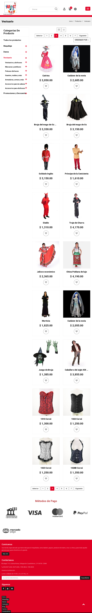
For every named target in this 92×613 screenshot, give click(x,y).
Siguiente (82, 35)
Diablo (46, 222)
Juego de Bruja (46, 369)
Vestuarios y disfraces (13, 62)
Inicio (71, 21)
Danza (6, 51)
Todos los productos (12, 40)
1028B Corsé (77, 467)
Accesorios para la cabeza (15, 84)
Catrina (45, 75)
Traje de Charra (76, 222)
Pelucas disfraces (12, 71)
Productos (78, 21)
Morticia (46, 320)
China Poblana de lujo (76, 271)
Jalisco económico (46, 271)
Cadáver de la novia (76, 75)
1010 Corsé (46, 418)
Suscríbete (85, 577)
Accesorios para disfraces (15, 88)
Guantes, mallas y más (13, 75)
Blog (3, 606)
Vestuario (87, 21)
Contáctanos (6, 611)
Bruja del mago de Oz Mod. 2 (47, 124)
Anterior (39, 35)
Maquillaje (7, 46)
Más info (5, 553)
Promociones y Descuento (14, 93)
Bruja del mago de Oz (77, 124)
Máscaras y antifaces (13, 66)
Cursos (4, 609)
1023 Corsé (46, 467)
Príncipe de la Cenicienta (76, 173)
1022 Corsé (76, 418)
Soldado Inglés (46, 173)
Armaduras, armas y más (14, 79)
